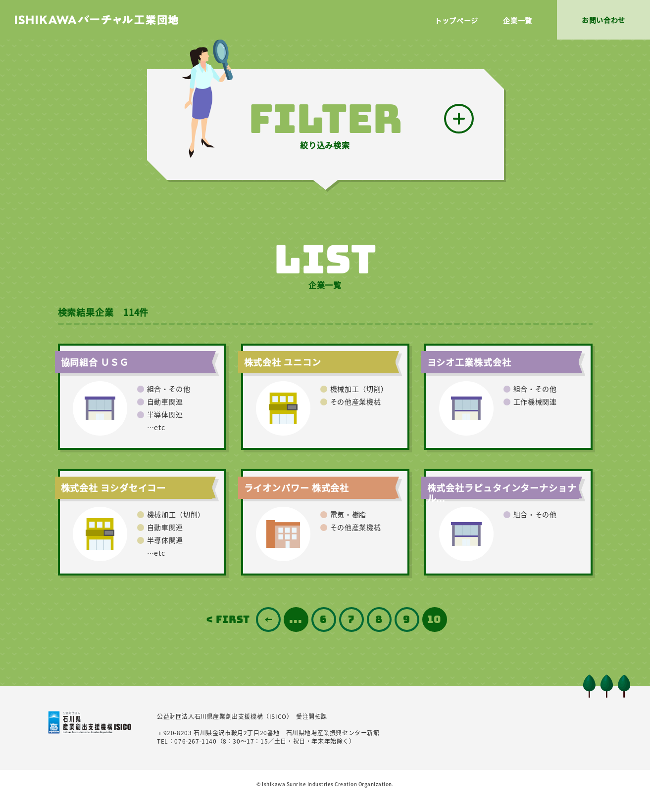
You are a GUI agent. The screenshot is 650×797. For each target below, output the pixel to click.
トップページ (456, 20)
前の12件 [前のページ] (268, 619)
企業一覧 (517, 20)
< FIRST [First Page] (228, 619)
